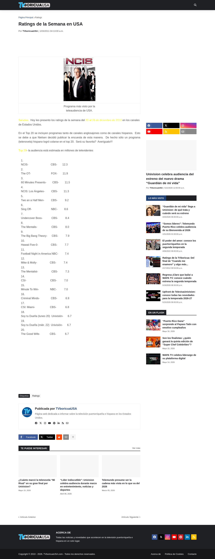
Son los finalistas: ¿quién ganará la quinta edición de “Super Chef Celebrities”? (177, 341)
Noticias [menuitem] (39, 15)
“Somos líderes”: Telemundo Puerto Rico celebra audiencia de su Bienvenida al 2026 (179, 227)
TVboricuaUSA (66, 408)
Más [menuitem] (153, 15)
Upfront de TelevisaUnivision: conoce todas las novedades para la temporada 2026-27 (179, 295)
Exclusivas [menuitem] (124, 15)
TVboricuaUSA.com (53, 554)
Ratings (38, 17)
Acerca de (156, 554)
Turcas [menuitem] (88, 15)
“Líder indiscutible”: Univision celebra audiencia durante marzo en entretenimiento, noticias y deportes (78, 485)
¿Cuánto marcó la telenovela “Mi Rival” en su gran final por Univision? (36, 483)
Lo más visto (156, 198)
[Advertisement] (79, 44)
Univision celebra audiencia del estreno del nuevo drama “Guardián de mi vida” (170, 178)
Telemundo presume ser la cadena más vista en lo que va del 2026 (121, 483)
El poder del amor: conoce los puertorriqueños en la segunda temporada (179, 244)
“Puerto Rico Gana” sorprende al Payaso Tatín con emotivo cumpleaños (179, 324)
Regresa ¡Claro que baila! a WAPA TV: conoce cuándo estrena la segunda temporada (179, 278)
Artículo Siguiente (130, 517)
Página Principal (25, 17)
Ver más (136, 448)
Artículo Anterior (28, 517)
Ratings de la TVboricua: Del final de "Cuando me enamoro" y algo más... (178, 261)
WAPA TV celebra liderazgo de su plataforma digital (179, 357)
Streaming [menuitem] (105, 15)
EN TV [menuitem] (55, 15)
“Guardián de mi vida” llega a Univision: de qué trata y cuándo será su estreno (178, 209)
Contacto (192, 554)
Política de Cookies (174, 554)
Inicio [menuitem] (24, 15)
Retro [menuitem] (141, 15)
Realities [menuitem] (72, 15)
